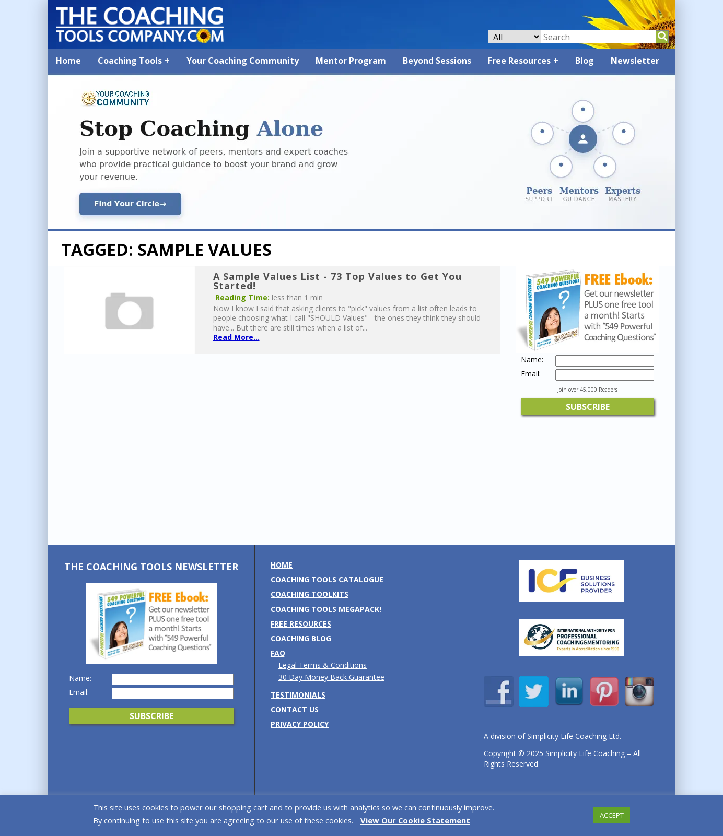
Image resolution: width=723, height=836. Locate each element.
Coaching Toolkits (309, 594)
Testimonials (298, 695)
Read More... (236, 337)
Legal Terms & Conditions (322, 665)
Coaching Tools (130, 60)
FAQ (278, 653)
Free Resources (519, 60)
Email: (531, 374)
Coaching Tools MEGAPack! (326, 609)
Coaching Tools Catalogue (327, 579)
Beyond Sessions (437, 60)
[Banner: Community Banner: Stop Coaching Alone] (361, 226)
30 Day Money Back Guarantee (331, 677)
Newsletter (635, 60)
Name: (532, 359)
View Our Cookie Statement (415, 820)
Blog (584, 60)
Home (68, 60)
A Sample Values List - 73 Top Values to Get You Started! (337, 281)
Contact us (295, 709)
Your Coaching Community (242, 60)
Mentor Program (351, 60)
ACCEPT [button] (612, 815)
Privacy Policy (300, 724)
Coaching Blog (301, 638)
